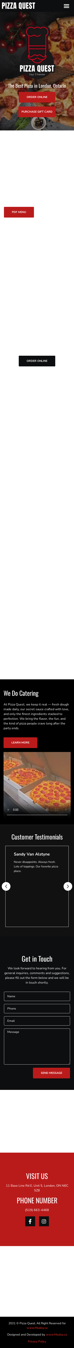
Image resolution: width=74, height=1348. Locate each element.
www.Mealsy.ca (37, 1328)
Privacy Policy (37, 1341)
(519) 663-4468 (37, 1210)
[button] (66, 6)
